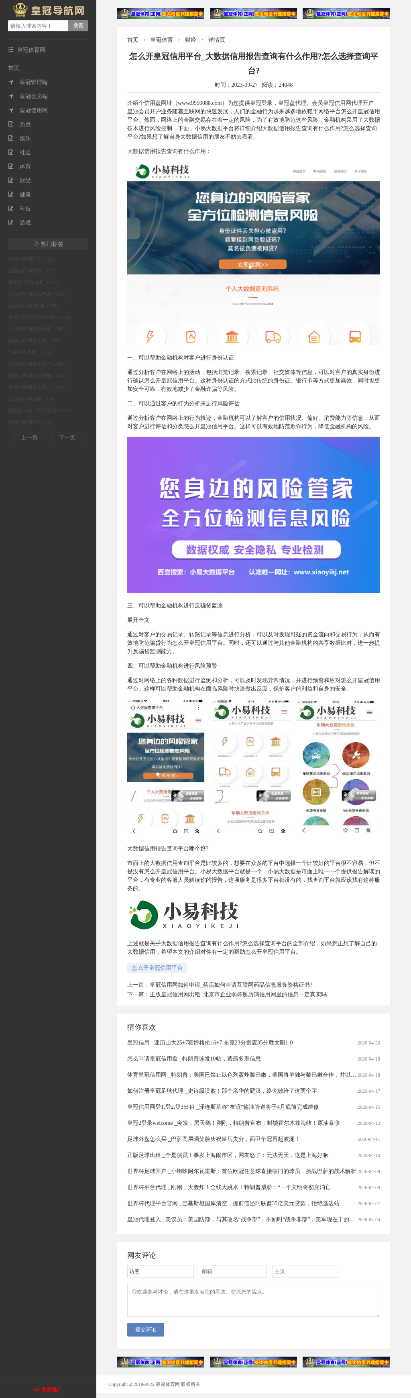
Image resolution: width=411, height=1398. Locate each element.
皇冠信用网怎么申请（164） (38, 294)
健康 (19, 195)
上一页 (29, 438)
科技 (19, 209)
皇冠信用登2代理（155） (34, 306)
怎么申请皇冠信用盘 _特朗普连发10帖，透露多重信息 (194, 1059)
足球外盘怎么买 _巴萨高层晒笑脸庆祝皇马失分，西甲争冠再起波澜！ (213, 1139)
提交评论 (145, 1334)
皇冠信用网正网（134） (33, 399)
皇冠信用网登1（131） (32, 422)
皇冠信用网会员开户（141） (38, 364)
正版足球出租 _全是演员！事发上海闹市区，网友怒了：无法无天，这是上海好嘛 (227, 1155)
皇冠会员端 (28, 96)
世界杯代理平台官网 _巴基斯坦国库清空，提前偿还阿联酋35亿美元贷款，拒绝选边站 (233, 1203)
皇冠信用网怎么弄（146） (35, 340)
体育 (19, 167)
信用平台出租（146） (31, 352)
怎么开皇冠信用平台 (157, 968)
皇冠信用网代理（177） (33, 271)
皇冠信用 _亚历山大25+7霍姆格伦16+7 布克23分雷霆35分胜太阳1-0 (210, 1043)
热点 (19, 124)
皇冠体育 (162, 40)
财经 (19, 181)
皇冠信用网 (28, 110)
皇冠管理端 (28, 82)
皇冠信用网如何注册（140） (38, 375)
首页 (13, 68)
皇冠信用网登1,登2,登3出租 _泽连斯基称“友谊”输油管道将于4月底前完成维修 (223, 1107)
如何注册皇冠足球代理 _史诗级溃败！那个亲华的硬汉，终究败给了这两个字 (222, 1091)
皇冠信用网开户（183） (33, 259)
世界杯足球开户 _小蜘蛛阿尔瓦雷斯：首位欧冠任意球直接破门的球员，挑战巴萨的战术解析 (241, 1171)
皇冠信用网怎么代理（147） (38, 329)
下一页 (67, 438)
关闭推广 (51, 1390)
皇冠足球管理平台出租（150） (40, 317)
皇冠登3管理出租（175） (34, 282)
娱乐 (19, 138)
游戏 (19, 223)
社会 (19, 152)
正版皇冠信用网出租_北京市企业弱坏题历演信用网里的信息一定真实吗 (238, 994)
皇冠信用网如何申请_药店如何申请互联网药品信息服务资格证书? (231, 985)
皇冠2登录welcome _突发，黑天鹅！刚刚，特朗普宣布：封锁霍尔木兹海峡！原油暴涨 (233, 1123)
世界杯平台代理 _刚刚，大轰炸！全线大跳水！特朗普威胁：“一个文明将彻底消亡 (229, 1187)
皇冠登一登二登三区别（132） (40, 410)
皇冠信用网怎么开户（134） (38, 387)
